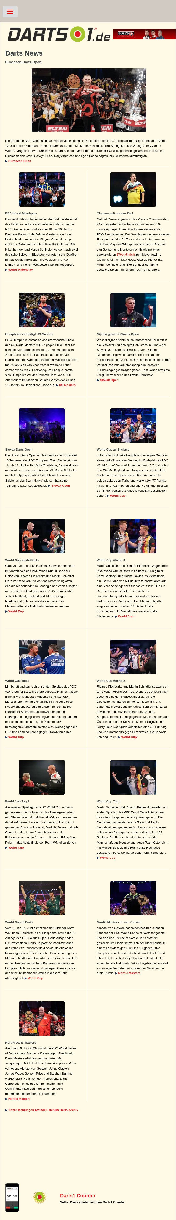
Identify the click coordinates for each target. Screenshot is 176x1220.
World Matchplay (20, 269)
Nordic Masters (129, 973)
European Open (19, 161)
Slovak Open (109, 380)
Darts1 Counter (78, 1195)
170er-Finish (126, 254)
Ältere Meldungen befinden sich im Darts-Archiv (43, 1110)
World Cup (118, 495)
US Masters (67, 385)
